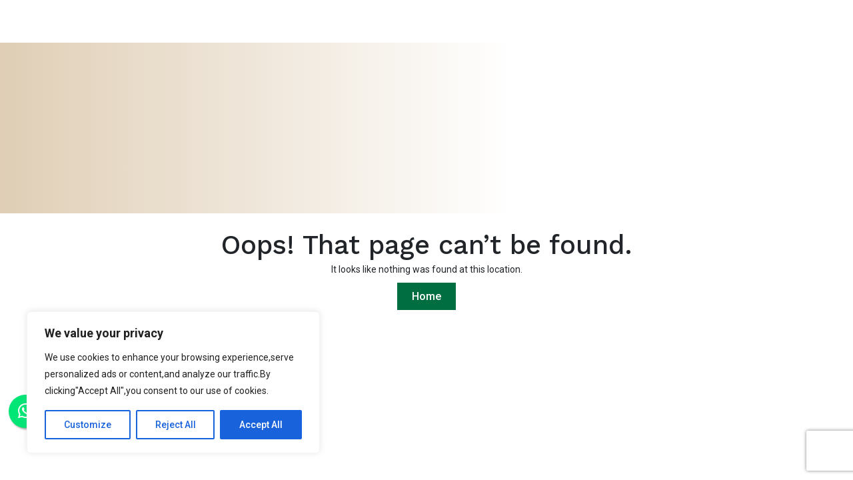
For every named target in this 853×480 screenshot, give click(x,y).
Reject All (175, 424)
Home (426, 296)
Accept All (261, 424)
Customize (87, 424)
